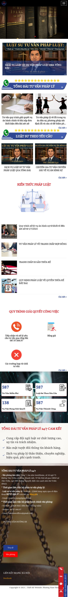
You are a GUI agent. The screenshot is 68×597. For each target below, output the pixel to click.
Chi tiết (62, 127)
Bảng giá (33, 494)
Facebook (7, 578)
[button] (33, 36)
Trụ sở (10, 547)
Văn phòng (10, 554)
